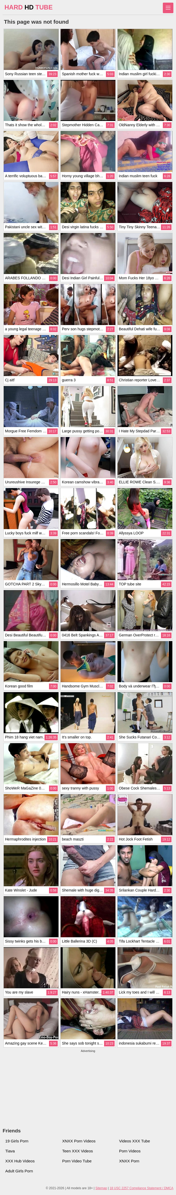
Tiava (10, 1151)
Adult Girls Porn (19, 1171)
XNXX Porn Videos (78, 1141)
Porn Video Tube (76, 1161)
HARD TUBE (28, 7)
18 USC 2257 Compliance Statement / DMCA (141, 1188)
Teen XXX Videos (77, 1151)
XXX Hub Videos (20, 1161)
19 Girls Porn (16, 1141)
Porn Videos (129, 1151)
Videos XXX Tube (134, 1141)
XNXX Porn (129, 1161)
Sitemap (101, 1188)
